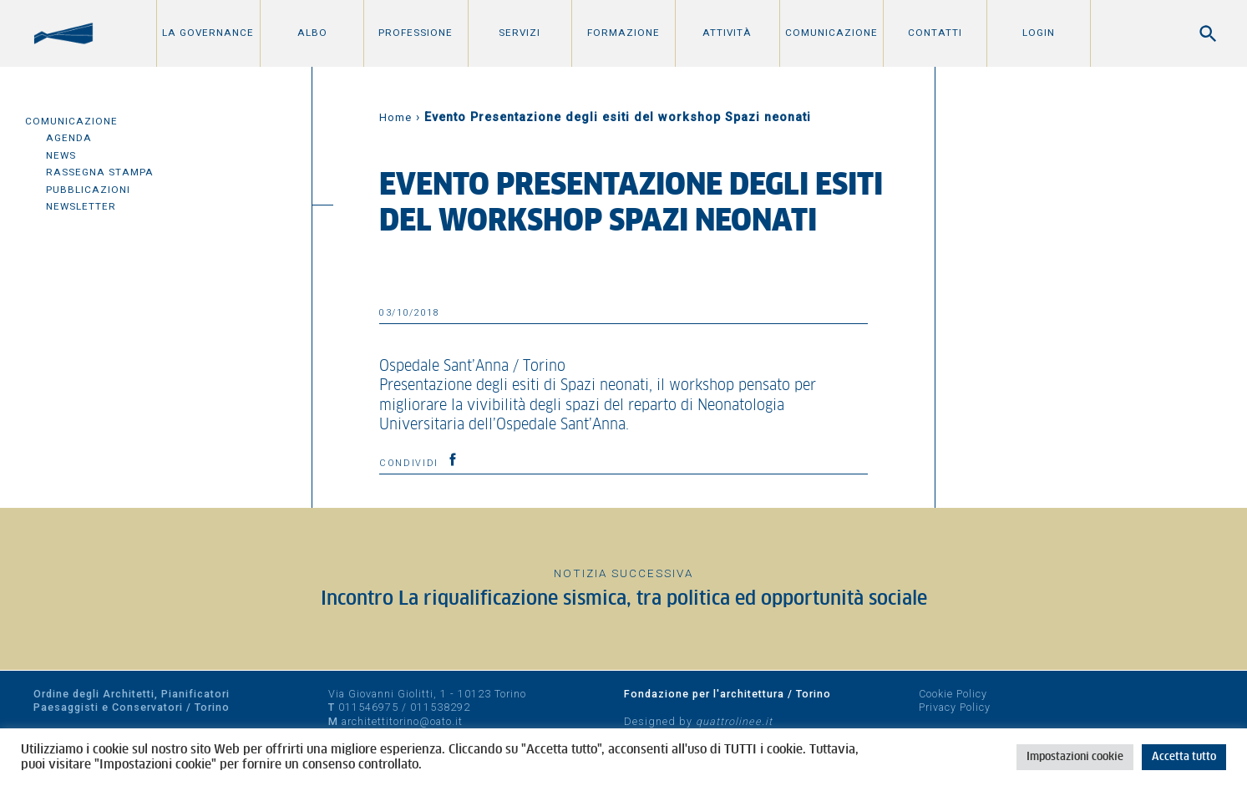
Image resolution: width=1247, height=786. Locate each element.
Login (1038, 32)
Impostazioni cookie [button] (1074, 757)
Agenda (69, 138)
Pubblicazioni (88, 189)
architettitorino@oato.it (402, 721)
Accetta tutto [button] (1184, 757)
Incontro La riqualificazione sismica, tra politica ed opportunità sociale (624, 599)
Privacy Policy (955, 707)
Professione (415, 32)
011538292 (440, 707)
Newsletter (81, 206)
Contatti (935, 32)
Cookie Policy (953, 693)
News (61, 155)
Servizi (519, 32)
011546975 (368, 707)
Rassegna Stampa (100, 172)
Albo (312, 32)
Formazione (623, 32)
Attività (727, 32)
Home (395, 117)
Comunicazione (831, 32)
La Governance (208, 32)
